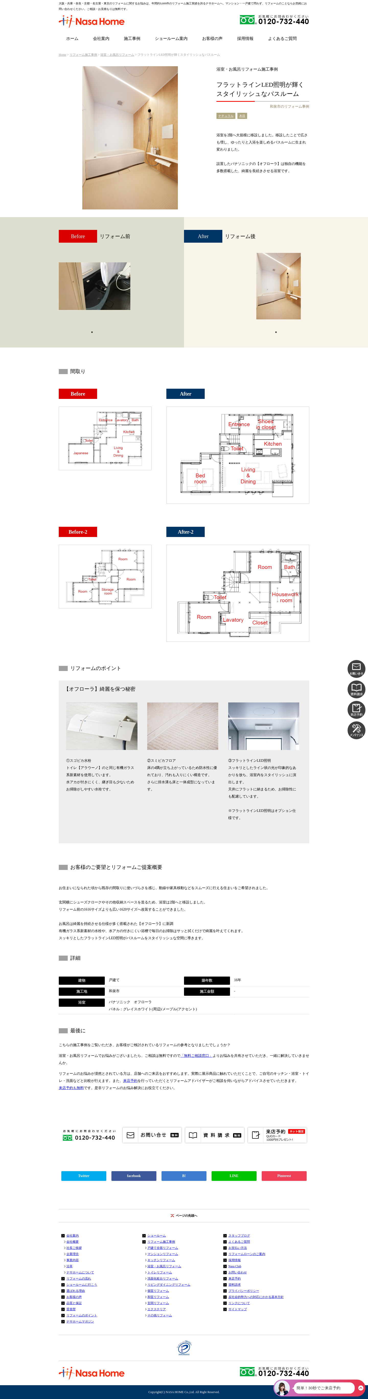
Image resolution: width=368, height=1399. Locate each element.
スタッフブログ (239, 1235)
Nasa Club (234, 1266)
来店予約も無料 (71, 1088)
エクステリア (156, 1309)
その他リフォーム (159, 1315)
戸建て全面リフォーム (162, 1248)
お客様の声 (212, 38)
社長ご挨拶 (74, 1248)
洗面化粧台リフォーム (162, 1278)
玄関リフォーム (158, 1303)
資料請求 (234, 1284)
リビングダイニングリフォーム (168, 1284)
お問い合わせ (237, 1272)
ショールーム (156, 1235)
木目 (242, 116)
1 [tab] (92, 331)
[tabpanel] (94, 288)
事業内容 (72, 1260)
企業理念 (72, 1254)
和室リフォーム (158, 1297)
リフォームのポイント (81, 1315)
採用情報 (245, 38)
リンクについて (239, 1303)
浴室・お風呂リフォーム (117, 55)
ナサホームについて (80, 1272)
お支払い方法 (237, 1248)
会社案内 (101, 38)
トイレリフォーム (159, 1272)
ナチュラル (226, 116)
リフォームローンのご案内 (246, 1254)
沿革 (69, 1266)
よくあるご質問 (282, 38)
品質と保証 (74, 1303)
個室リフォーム (158, 1291)
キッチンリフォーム (161, 1260)
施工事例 (132, 38)
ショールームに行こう (81, 1284)
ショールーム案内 (171, 38)
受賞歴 (71, 1309)
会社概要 (72, 1242)
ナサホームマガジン (80, 1321)
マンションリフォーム (162, 1254)
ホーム (72, 38)
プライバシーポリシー (243, 1291)
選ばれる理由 (75, 1291)
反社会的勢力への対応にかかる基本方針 (256, 1297)
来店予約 (130, 1081)
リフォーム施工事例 (83, 55)
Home (62, 55)
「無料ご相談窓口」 (196, 1056)
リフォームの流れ (78, 1278)
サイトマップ (237, 1309)
